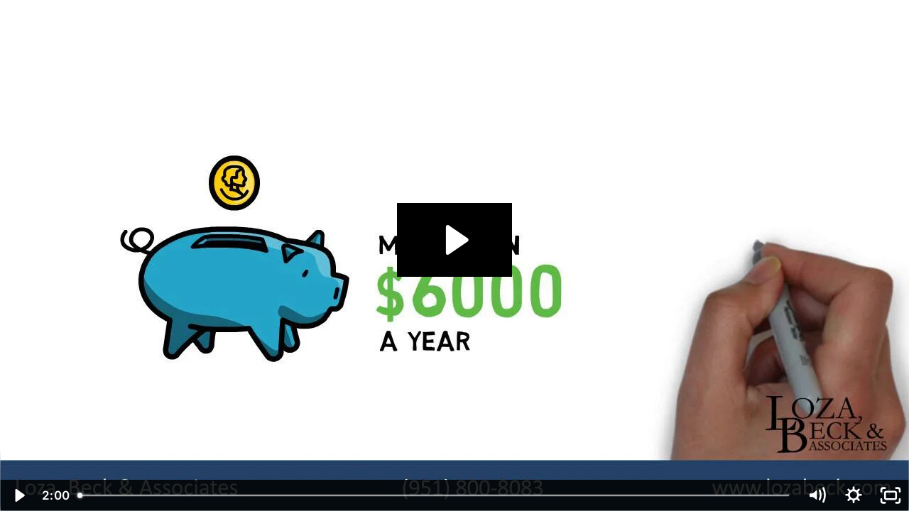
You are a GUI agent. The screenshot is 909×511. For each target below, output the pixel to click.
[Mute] (816, 495)
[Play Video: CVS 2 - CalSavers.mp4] (455, 240)
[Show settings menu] (853, 495)
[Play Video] (18, 495)
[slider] (434, 495)
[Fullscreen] (890, 495)
